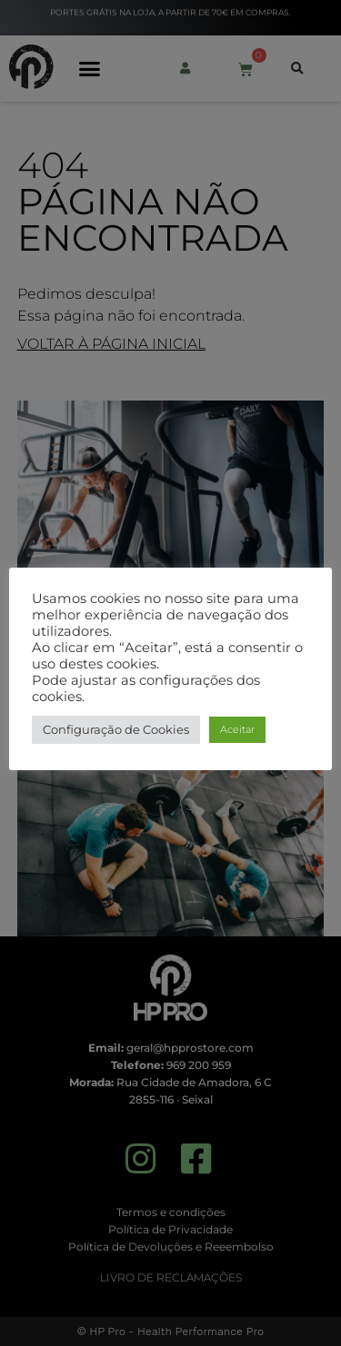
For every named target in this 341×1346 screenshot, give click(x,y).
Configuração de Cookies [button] (116, 729)
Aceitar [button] (237, 729)
